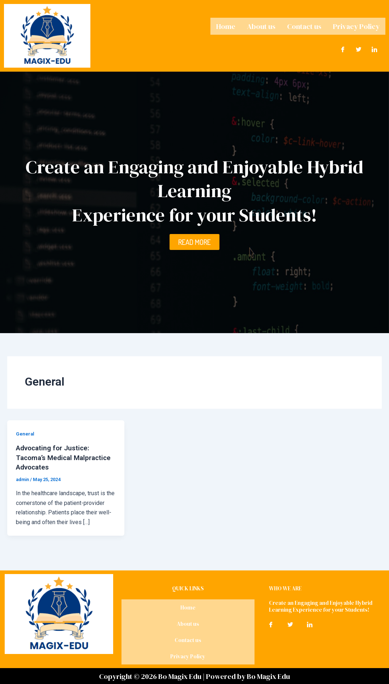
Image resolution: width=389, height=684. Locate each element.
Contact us (304, 26)
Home (225, 26)
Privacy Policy (356, 26)
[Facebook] (342, 48)
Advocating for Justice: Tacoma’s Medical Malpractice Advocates (55, 457)
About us (261, 26)
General (25, 434)
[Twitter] (358, 48)
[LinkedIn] (374, 48)
